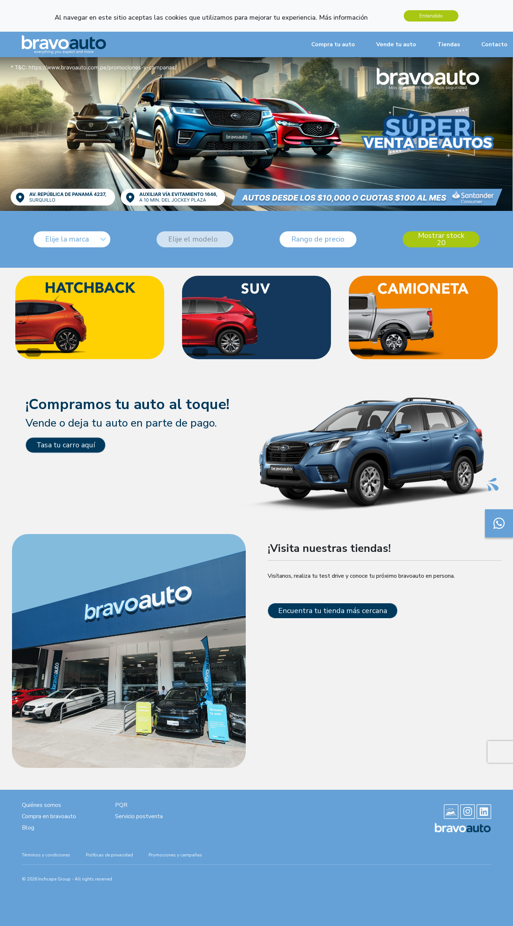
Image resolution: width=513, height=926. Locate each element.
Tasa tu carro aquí (65, 445)
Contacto (494, 44)
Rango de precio (317, 239)
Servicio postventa (139, 816)
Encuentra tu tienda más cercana (332, 611)
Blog (28, 828)
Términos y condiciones (46, 855)
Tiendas (448, 44)
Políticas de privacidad (109, 855)
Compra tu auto (333, 44)
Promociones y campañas (175, 855)
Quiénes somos (41, 805)
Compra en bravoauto (49, 816)
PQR (121, 805)
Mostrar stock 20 (441, 239)
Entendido (431, 15)
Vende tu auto (396, 44)
